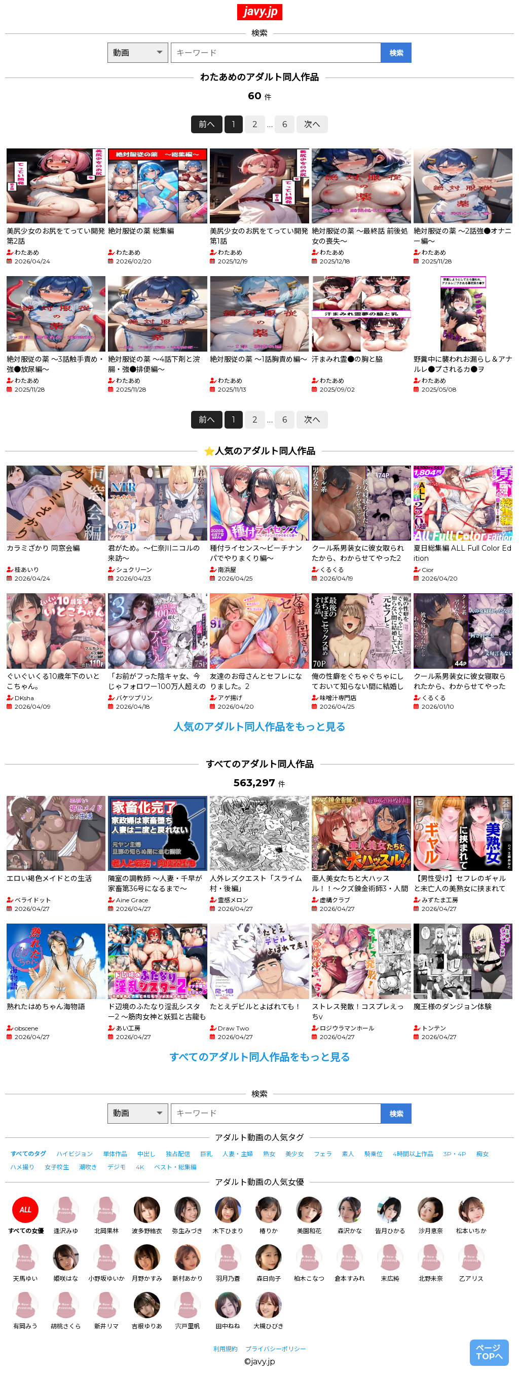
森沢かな (350, 1216)
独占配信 (178, 1154)
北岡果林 (106, 1216)
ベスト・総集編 (175, 1167)
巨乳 (206, 1154)
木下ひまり (228, 1216)
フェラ (323, 1154)
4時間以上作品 (413, 1154)
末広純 (390, 1263)
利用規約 (225, 1349)
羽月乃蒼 (228, 1263)
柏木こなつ (309, 1263)
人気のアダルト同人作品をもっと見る (259, 727)
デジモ (116, 1167)
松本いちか (471, 1216)
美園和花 (309, 1216)
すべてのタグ (28, 1154)
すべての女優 (26, 1216)
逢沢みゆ (66, 1216)
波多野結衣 (147, 1216)
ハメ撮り (22, 1167)
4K (140, 1167)
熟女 (269, 1154)
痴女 (482, 1154)
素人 (348, 1154)
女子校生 (57, 1167)
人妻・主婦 (238, 1154)
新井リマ (106, 1311)
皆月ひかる (390, 1216)
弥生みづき (187, 1216)
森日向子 (268, 1263)
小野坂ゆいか (106, 1263)
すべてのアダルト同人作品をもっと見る (259, 1057)
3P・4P (454, 1154)
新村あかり (187, 1263)
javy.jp (261, 11)
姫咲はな (66, 1263)
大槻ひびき (268, 1311)
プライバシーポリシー (275, 1349)
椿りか (268, 1216)
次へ (312, 124)
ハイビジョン (74, 1154)
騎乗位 (373, 1154)
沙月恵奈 (431, 1216)
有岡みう (25, 1311)
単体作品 (115, 1154)
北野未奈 (431, 1263)
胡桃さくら (66, 1311)
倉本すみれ (350, 1263)
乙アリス (471, 1263)
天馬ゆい (25, 1263)
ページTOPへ (489, 1352)
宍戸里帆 (187, 1311)
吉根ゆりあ (147, 1311)
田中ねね (228, 1311)
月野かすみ (147, 1263)
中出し (146, 1154)
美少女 (294, 1154)
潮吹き (88, 1167)
